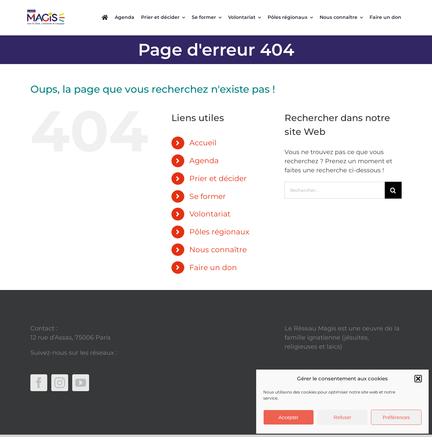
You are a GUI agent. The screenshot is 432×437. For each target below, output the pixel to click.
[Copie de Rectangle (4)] (46, 9)
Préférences (396, 417)
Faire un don (213, 255)
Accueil (202, 130)
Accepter (288, 417)
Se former (207, 184)
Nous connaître (218, 237)
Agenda (204, 148)
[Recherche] (393, 178)
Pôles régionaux (219, 219)
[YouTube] (80, 370)
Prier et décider (218, 166)
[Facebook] (38, 370)
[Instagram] (59, 370)
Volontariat (210, 201)
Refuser (342, 417)
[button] (418, 378)
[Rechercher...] (335, 178)
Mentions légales (310, 360)
